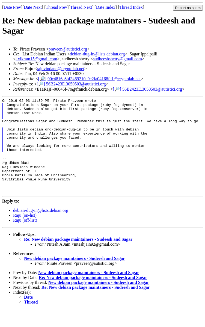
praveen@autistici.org (68, 49)
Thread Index (131, 7)
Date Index (105, 7)
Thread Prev (56, 7)
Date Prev (12, 7)
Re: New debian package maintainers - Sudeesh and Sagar (78, 257)
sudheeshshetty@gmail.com (117, 59)
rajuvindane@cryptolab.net (60, 68)
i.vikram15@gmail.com (36, 59)
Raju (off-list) (25, 238)
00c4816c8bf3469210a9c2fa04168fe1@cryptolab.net (94, 78)
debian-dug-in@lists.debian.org (97, 54)
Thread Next (81, 7)
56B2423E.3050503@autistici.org (76, 84)
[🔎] (42, 78)
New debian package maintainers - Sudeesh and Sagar (74, 276)
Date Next (33, 7)
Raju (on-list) (25, 233)
